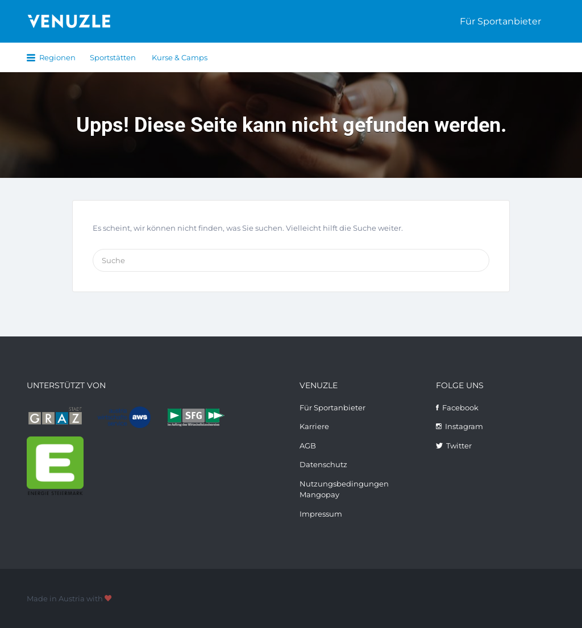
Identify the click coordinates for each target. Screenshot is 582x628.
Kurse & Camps (179, 57)
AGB (308, 445)
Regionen (57, 57)
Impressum (321, 513)
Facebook (460, 407)
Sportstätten (113, 57)
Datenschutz (323, 464)
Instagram (464, 426)
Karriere (314, 426)
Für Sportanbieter (500, 21)
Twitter (459, 445)
